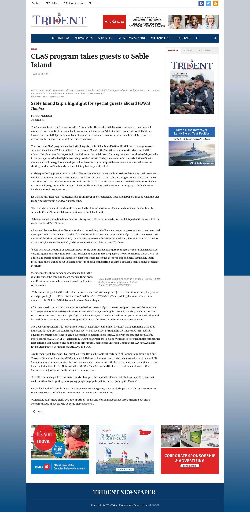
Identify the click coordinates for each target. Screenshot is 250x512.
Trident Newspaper (124, 492)
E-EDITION (173, 50)
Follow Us (204, 50)
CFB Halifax (52, 3)
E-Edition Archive (73, 3)
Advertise (105, 38)
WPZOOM (153, 505)
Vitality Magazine (132, 38)
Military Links (161, 38)
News (34, 49)
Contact (36, 3)
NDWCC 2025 (84, 38)
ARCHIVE (188, 50)
